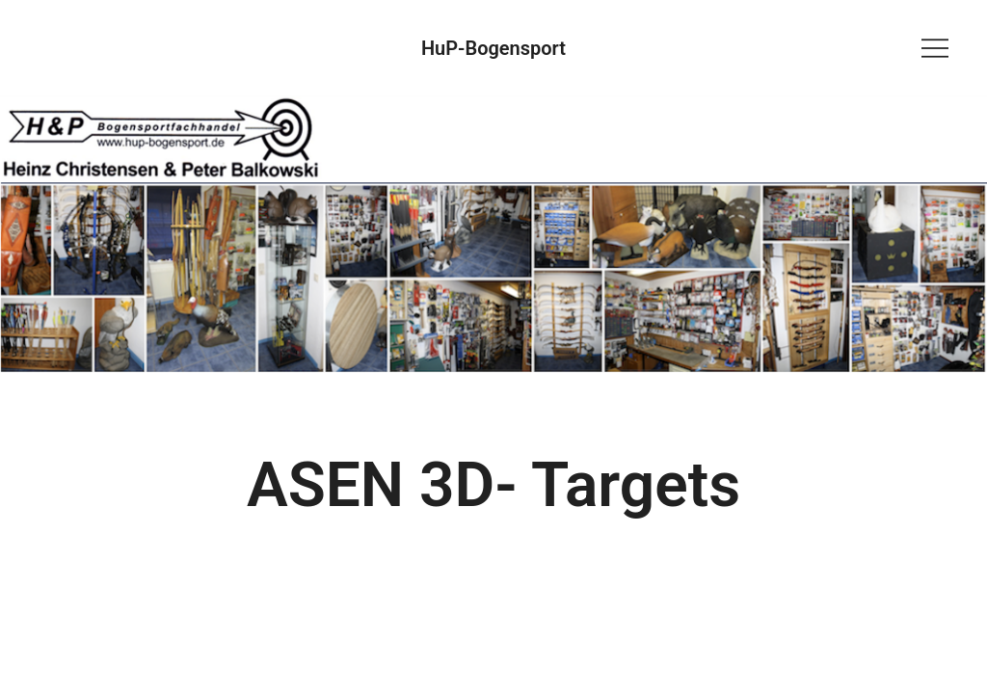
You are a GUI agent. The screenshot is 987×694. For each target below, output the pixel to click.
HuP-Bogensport (493, 48)
